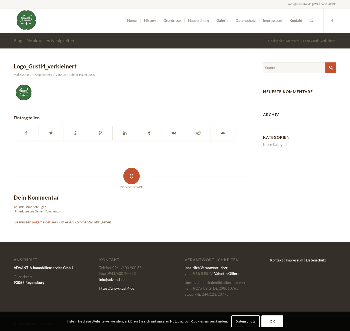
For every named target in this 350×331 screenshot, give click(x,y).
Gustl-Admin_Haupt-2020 (78, 74)
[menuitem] (132, 20)
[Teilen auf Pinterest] (100, 133)
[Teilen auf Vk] (174, 133)
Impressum (294, 260)
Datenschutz (316, 260)
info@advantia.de (112, 279)
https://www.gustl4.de (116, 288)
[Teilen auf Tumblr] (149, 133)
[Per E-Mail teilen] (223, 133)
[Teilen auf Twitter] (51, 133)
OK (272, 321)
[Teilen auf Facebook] (26, 133)
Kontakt (276, 260)
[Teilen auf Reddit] (198, 133)
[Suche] (311, 20)
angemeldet (41, 222)
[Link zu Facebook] (332, 20)
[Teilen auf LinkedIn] (125, 133)
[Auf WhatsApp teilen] (75, 133)
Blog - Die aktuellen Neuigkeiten (44, 40)
